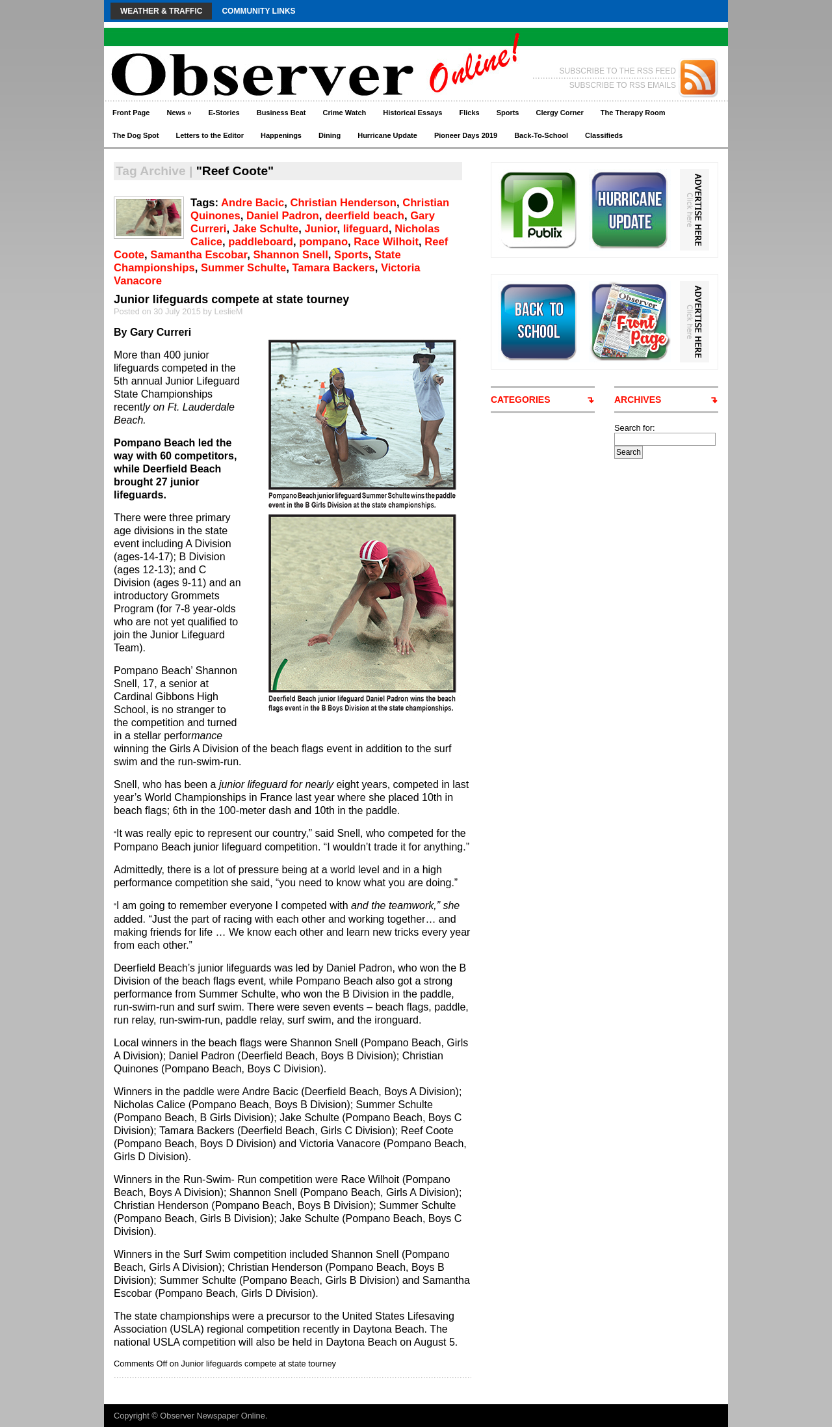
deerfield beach (364, 216)
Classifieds (604, 135)
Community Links (258, 11)
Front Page (131, 112)
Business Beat (281, 112)
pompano (323, 242)
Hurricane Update (387, 135)
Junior (321, 229)
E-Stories (223, 112)
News (178, 112)
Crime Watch (345, 112)
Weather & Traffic (161, 11)
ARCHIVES (637, 399)
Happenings (281, 135)
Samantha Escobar (198, 255)
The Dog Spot (135, 135)
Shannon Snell (290, 255)
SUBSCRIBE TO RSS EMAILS (622, 85)
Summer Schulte (243, 268)
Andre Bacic (252, 203)
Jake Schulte (266, 229)
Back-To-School (541, 135)
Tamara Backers (333, 268)
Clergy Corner (559, 112)
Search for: (634, 428)
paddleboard (260, 242)
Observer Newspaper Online (212, 1415)
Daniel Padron (282, 216)
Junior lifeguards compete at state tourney (231, 299)
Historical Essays (412, 112)
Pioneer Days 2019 (465, 135)
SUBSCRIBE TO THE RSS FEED (618, 70)
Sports (508, 112)
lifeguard (366, 229)
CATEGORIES (521, 399)
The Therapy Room (633, 112)
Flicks (469, 112)
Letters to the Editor (210, 135)
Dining (329, 135)
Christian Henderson (343, 203)
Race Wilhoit (386, 242)
